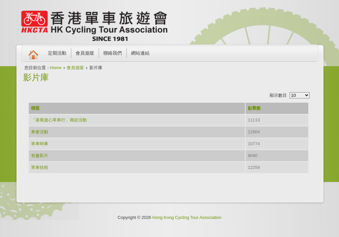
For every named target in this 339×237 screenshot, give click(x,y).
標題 (35, 108)
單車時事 (39, 143)
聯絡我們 (112, 53)
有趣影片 (39, 155)
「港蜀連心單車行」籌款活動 (59, 120)
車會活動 (39, 131)
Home (56, 67)
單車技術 (39, 167)
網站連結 (140, 53)
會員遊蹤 (85, 53)
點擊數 (254, 108)
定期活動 (57, 53)
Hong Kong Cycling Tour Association (186, 217)
